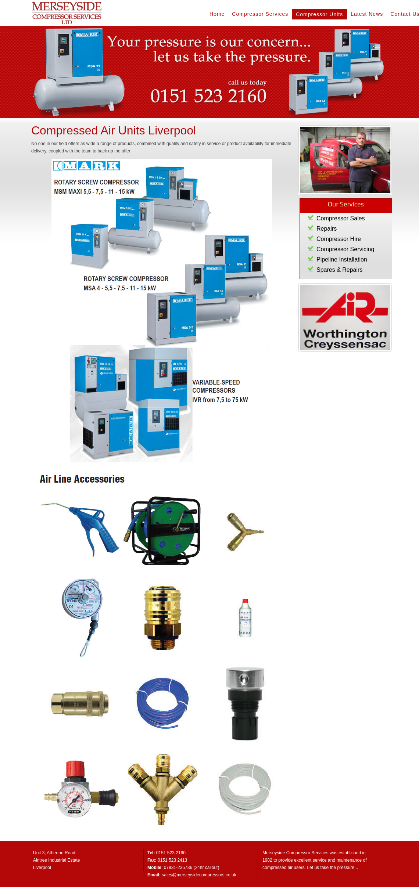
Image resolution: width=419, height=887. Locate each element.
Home (217, 14)
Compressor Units (319, 14)
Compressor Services (260, 14)
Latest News (367, 14)
